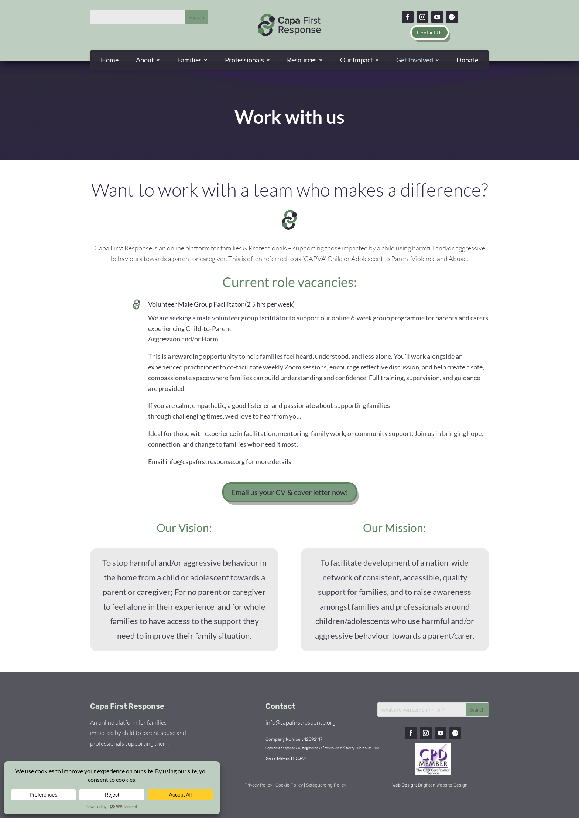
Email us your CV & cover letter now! (289, 492)
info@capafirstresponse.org (300, 722)
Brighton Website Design (442, 785)
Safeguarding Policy (326, 785)
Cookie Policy (289, 785)
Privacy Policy (258, 785)
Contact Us (429, 32)
